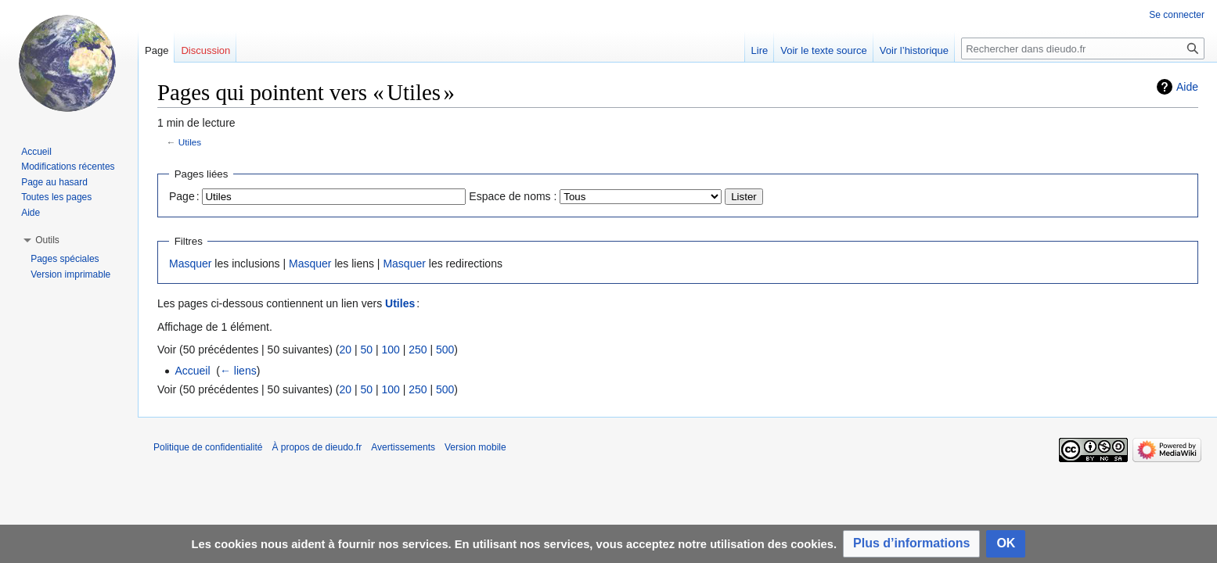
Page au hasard (54, 182)
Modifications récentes (67, 166)
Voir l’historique (914, 50)
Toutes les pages (56, 197)
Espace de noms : (512, 196)
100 (390, 349)
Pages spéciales (65, 258)
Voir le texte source (823, 50)
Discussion (205, 50)
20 (345, 349)
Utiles (189, 142)
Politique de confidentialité (207, 447)
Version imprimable (70, 274)
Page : (184, 196)
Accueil (192, 370)
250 (418, 349)
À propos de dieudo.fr (317, 447)
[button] (911, 544)
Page (156, 50)
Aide (1187, 87)
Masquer (190, 263)
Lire (760, 50)
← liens (238, 370)
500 (445, 349)
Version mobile (475, 447)
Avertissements (403, 447)
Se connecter (1176, 14)
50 (366, 349)
